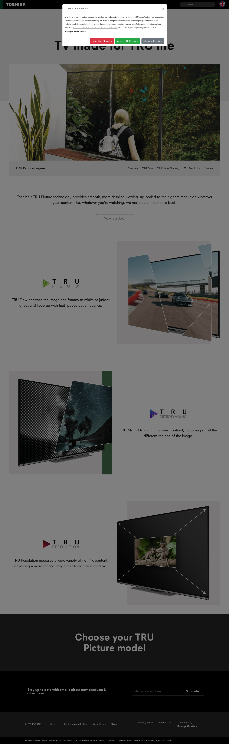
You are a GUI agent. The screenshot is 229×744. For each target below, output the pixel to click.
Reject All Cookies (102, 41)
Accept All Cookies (127, 41)
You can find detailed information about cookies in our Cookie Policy (95, 28)
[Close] (163, 8)
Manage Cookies (152, 41)
